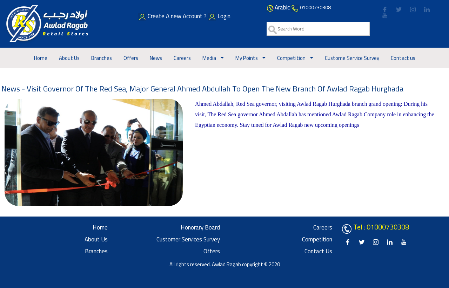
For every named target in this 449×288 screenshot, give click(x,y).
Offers (130, 58)
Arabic (282, 7)
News (156, 58)
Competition (292, 58)
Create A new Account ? (182, 16)
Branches (101, 58)
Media (209, 58)
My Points (247, 58)
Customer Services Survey (188, 239)
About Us (69, 58)
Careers (182, 58)
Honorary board (200, 227)
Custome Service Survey (352, 58)
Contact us (403, 58)
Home (40, 58)
